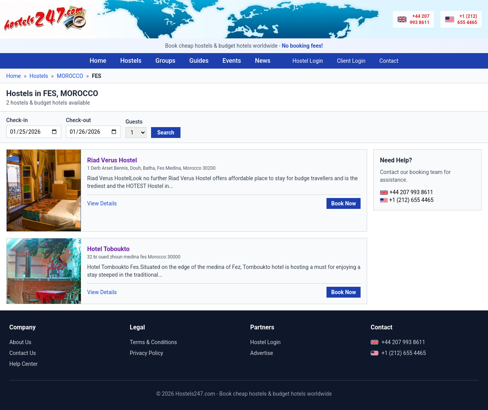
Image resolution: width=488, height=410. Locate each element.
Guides (199, 60)
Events (232, 60)
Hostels (130, 60)
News (262, 60)
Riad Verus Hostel (112, 160)
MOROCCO (70, 76)
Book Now (343, 203)
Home (97, 60)
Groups (165, 60)
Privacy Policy (146, 353)
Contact (389, 61)
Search (165, 132)
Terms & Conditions (153, 342)
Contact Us (22, 353)
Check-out (78, 120)
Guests (134, 122)
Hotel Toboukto (108, 249)
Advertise (261, 353)
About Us (20, 342)
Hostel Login (307, 61)
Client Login (351, 61)
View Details (102, 203)
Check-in (17, 120)
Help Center (23, 364)
